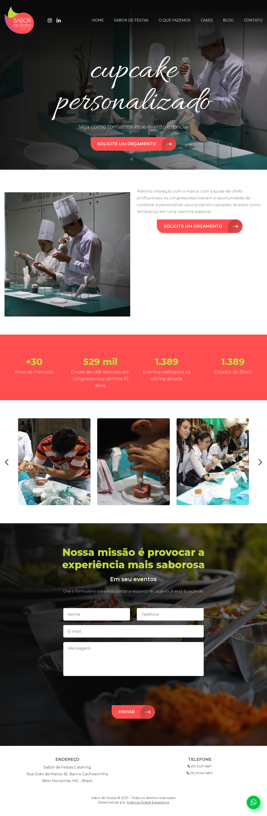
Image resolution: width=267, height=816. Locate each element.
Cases (207, 20)
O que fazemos (175, 20)
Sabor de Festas (131, 20)
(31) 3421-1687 (200, 766)
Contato (253, 20)
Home (98, 20)
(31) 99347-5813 (200, 773)
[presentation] (7, 461)
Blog (228, 20)
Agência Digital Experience (148, 802)
